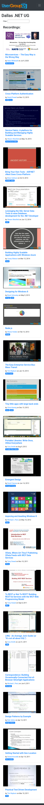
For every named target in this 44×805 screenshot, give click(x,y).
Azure (10, 100)
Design (8, 298)
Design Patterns (10, 722)
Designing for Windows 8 (16, 291)
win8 (12, 298)
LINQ (7, 644)
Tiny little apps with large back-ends (21, 404)
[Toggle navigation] (39, 5)
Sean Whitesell (12, 61)
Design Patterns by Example (18, 716)
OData (7, 564)
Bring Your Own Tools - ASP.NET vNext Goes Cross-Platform (20, 173)
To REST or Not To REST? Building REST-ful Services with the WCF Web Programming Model (22, 596)
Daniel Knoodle (12, 757)
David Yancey (12, 483)
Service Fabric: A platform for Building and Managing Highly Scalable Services (19, 132)
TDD (7, 796)
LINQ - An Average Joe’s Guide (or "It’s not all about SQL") (20, 637)
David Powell (12, 97)
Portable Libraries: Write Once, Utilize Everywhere (19, 441)
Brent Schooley (12, 295)
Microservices (10, 63)
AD (6, 100)
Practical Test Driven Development (21, 789)
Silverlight (8, 686)
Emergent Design (13, 479)
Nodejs (8, 334)
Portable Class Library (12, 449)
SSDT (7, 222)
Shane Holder (12, 332)
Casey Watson (12, 259)
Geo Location (9, 759)
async (7, 522)
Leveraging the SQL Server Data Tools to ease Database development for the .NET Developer (21, 213)
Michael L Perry (13, 520)
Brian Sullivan (12, 178)
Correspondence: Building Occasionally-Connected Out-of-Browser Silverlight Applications (20, 677)
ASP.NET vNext (10, 180)
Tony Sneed (11, 561)
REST (7, 605)
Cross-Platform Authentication (19, 93)
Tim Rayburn (12, 371)
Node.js (8, 328)
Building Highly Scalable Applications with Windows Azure (20, 253)
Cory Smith (11, 447)
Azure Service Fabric (11, 141)
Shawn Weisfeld (13, 139)
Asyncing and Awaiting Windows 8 (21, 516)
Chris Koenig (12, 408)
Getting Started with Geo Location (20, 753)
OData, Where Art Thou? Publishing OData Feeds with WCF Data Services (21, 555)
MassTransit (9, 373)
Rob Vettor (11, 720)
